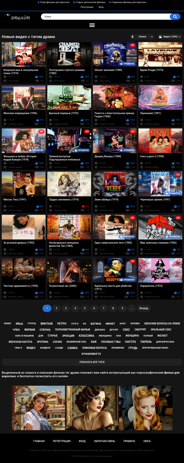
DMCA (147, 441)
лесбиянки (117, 348)
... (132, 308)
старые (52, 335)
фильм (29, 329)
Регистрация (87, 7)
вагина (96, 323)
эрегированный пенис (155, 348)
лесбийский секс (76, 342)
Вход (101, 7)
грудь (132, 348)
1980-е (18, 347)
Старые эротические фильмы (91, 2)
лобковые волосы (94, 347)
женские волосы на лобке (162, 323)
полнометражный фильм (72, 329)
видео (31, 347)
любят (7, 323)
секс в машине (24, 335)
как (93, 341)
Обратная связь (104, 441)
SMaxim (86, 456)
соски (57, 341)
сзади (59, 347)
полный (148, 336)
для (40, 335)
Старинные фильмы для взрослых (129, 2)
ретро (61, 323)
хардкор (45, 347)
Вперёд (144, 308)
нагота (130, 341)
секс (126, 329)
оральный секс (161, 329)
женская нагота (20, 341)
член (16, 329)
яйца (19, 323)
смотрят (140, 329)
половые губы (110, 341)
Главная (38, 441)
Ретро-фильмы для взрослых (55, 2)
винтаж (47, 323)
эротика (42, 341)
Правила (129, 441)
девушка (100, 330)
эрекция (68, 335)
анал (122, 323)
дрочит (114, 330)
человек (135, 323)
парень (146, 341)
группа (32, 323)
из (84, 323)
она (118, 335)
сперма (45, 329)
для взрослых (165, 341)
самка (73, 348)
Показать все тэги (92, 362)
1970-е (74, 323)
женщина (132, 335)
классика (86, 335)
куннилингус (91, 354)
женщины (105, 335)
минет (110, 323)
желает (162, 335)
